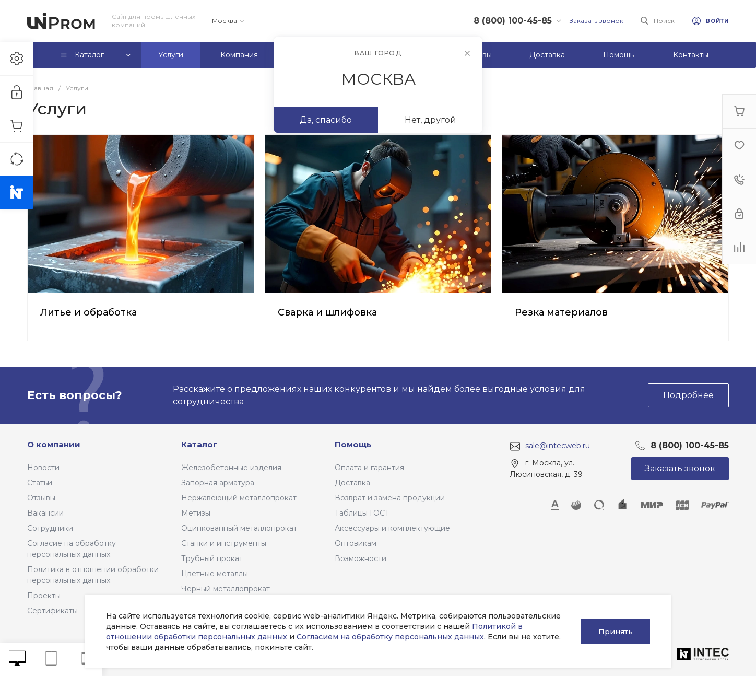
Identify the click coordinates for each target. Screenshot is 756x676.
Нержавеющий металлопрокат (239, 498)
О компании (53, 444)
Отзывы (41, 498)
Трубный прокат (212, 558)
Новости (43, 467)
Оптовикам (355, 543)
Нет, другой (430, 120)
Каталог (199, 444)
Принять (615, 631)
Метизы (195, 513)
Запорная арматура (217, 482)
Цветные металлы (214, 573)
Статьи (39, 482)
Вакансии (45, 513)
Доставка (352, 482)
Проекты (44, 595)
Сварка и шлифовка (327, 312)
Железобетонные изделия (231, 467)
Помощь (353, 444)
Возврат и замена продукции (390, 498)
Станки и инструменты (223, 543)
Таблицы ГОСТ (362, 513)
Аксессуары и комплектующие (392, 528)
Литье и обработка (88, 312)
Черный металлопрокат (225, 588)
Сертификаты (52, 610)
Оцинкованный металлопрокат (239, 528)
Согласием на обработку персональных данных (390, 637)
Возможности (360, 558)
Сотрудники (50, 528)
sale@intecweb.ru (557, 445)
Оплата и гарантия (369, 467)
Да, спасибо (326, 120)
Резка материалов (561, 312)
